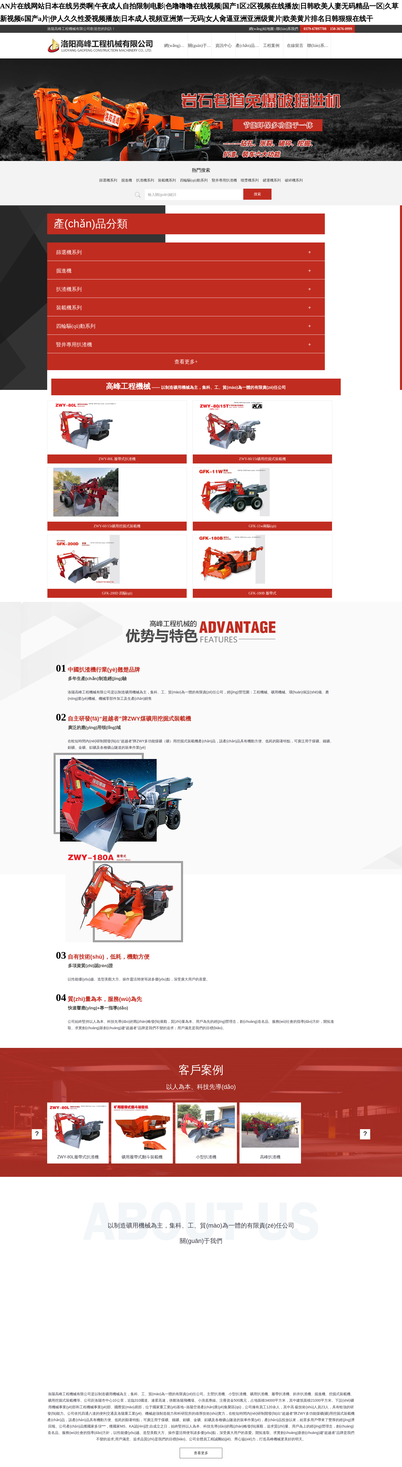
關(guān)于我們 (216, 1327)
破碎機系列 (294, 181)
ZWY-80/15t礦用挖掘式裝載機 (240, 295)
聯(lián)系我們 (287, 30)
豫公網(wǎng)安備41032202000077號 (288, 1383)
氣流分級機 (271, 1301)
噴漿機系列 (250, 181)
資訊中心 (238, 1327)
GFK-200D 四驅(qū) (240, 362)
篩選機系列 (108, 181)
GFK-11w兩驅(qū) (162, 362)
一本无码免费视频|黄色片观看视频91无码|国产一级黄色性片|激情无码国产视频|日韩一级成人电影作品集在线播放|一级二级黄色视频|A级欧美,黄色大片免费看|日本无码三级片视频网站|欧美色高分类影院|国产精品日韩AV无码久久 (180, 1451)
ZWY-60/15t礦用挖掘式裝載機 (318, 295)
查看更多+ (83, 386)
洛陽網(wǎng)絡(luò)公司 (190, 1301)
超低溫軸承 (306, 1301)
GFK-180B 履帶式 (318, 362)
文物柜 (89, 1301)
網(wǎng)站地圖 (261, 30)
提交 (158, 1342)
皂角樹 (288, 1301)
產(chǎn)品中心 (260, 1327)
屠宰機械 (74, 1301)
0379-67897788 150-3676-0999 (327, 30)
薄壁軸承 (143, 1301)
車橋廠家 (126, 1301)
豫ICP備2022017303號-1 (238, 1383)
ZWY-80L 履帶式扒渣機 (162, 295)
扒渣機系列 (145, 181)
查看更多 (201, 1089)
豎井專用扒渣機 (224, 181)
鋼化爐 (218, 1301)
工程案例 (282, 1327)
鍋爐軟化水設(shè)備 (243, 1301)
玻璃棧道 (161, 1301)
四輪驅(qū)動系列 (193, 181)
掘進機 (126, 181)
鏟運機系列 (272, 181)
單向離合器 (107, 1301)
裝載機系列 (167, 181)
